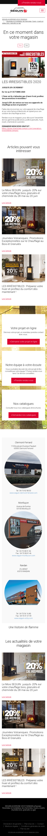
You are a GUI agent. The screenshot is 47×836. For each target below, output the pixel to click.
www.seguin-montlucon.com (23, 556)
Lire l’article (6, 203)
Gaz (26, 45)
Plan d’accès (29, 824)
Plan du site (24, 829)
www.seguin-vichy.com (23, 618)
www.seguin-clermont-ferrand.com (23, 493)
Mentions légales (11, 826)
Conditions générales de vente (33, 826)
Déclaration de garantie (12, 824)
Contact (40, 824)
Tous (20, 45)
